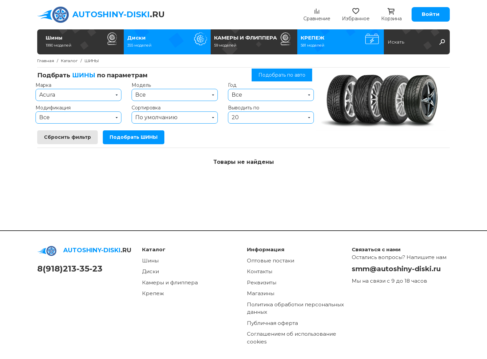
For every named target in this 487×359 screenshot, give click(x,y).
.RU (118, 14)
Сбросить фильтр (67, 137)
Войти (431, 14)
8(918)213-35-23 (69, 269)
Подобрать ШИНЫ (134, 137)
